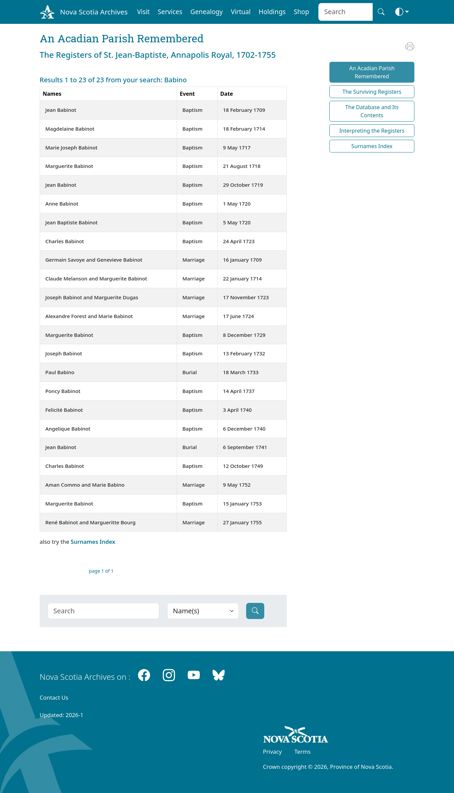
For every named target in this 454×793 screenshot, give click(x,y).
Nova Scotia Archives (94, 11)
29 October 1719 (243, 184)
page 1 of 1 (101, 571)
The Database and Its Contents (372, 111)
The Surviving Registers (372, 91)
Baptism (192, 109)
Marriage (193, 259)
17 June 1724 (238, 316)
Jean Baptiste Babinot (71, 222)
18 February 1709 (244, 109)
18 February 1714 (244, 128)
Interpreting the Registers (371, 130)
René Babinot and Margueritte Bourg (90, 522)
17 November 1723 (246, 297)
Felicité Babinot (64, 409)
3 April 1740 (237, 409)
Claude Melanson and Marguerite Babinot (96, 278)
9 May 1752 (237, 484)
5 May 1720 (237, 222)
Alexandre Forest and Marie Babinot (89, 316)
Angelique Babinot (67, 428)
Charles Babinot (64, 241)
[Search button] (381, 12)
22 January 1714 (242, 278)
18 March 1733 (241, 372)
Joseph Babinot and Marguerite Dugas (91, 297)
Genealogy (206, 11)
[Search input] (345, 12)
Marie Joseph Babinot (71, 147)
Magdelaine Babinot (69, 128)
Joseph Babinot (63, 353)
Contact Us (54, 697)
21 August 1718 (242, 166)
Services (170, 11)
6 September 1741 (245, 447)
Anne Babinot (61, 203)
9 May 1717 (237, 147)
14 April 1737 (239, 391)
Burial (189, 372)
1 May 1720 (237, 203)
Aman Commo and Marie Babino (85, 484)
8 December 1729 (244, 335)
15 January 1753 (242, 503)
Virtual (241, 11)
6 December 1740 (244, 428)
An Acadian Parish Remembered (372, 72)
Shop (301, 11)
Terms (302, 751)
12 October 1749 (243, 465)
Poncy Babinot (62, 391)
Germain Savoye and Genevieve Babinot (93, 259)
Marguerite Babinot (69, 166)
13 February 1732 (244, 353)
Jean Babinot (60, 109)
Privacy (272, 751)
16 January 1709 (242, 259)
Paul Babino (59, 372)
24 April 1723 (239, 241)
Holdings (272, 11)
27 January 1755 (242, 522)
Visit (143, 11)
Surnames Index (93, 541)
